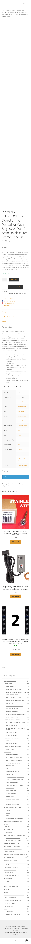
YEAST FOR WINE (10, 788)
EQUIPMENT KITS (10, 703)
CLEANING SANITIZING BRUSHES (12, 846)
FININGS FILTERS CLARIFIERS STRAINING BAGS (15, 854)
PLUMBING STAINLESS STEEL (13, 838)
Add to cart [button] (15, 542)
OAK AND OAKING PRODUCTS (13, 771)
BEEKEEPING (9, 832)
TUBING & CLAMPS (8, 906)
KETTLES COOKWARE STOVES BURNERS (16, 714)
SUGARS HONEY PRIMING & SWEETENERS (14, 895)
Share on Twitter (9, 299)
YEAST (5, 909)
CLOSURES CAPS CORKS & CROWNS (12, 849)
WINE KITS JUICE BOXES (12, 782)
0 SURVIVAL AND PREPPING (10, 791)
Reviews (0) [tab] (5, 321)
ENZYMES (8, 810)
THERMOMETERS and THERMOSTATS (15, 11)
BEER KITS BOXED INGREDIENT (13, 689)
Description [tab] (5, 312)
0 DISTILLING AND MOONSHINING (12, 720)
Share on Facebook (9, 301)
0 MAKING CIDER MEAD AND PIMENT (12, 746)
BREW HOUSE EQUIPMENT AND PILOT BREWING (15, 835)
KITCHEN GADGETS (8, 878)
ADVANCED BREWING (11, 686)
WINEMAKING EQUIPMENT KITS (15, 779)
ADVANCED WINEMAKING (12, 754)
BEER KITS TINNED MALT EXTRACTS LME (16, 692)
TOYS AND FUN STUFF (9, 903)
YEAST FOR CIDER (10, 749)
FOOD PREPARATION (11, 793)
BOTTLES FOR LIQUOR (11, 725)
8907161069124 (22, 411)
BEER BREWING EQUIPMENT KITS (16, 777)
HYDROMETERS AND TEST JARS (12, 875)
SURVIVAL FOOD (10, 796)
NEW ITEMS (6, 881)
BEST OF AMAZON (8, 829)
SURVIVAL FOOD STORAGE (12, 799)
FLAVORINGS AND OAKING (10, 860)
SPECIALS (6, 892)
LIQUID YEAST (9, 911)
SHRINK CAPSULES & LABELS (11, 886)
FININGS (8, 813)
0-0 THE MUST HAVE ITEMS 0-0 (11, 804)
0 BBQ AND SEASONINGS (10, 681)
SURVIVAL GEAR (9, 802)
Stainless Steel (22, 406)
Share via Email (8, 305)
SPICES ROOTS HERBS (11, 743)
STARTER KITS (9, 774)
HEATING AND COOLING (10, 870)
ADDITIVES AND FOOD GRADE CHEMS (13, 807)
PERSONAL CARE (8, 884)
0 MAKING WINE (7, 752)
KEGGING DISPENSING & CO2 (13, 711)
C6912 (19, 430)
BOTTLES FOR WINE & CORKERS (14, 760)
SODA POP (6, 889)
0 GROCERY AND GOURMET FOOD (12, 738)
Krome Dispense (22, 402)
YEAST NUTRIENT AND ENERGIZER (14, 818)
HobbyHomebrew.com (14, 932)
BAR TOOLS (7, 827)
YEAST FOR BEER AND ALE (12, 717)
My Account (5, 941)
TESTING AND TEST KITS (10, 897)
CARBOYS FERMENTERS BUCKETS (12, 843)
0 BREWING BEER (8, 684)
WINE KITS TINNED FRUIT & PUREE (14, 785)
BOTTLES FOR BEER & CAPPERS (13, 697)
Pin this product (9, 303)
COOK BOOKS (9, 741)
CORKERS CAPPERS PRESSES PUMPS (15, 700)
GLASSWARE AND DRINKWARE (11, 867)
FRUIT (7, 768)
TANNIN (8, 815)
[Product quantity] (5, 279)
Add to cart (13, 279)
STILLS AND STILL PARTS (12, 732)
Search (15, 941)
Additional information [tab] (8, 317)
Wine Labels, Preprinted (14, 763)
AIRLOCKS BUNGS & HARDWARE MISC (13, 821)
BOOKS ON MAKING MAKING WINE (14, 757)
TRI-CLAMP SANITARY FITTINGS (13, 840)
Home (4, 11)
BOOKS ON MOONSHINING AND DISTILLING (16, 722)
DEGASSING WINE (10, 766)
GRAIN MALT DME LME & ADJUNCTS (14, 706)
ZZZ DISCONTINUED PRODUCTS (12, 914)
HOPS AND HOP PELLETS (12, 708)
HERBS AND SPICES (8, 873)
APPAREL (6, 824)
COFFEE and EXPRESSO (9, 852)
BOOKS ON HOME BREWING (12, 695)
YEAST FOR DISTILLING (11, 735)
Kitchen (20, 449)
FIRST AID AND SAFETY (9, 857)
